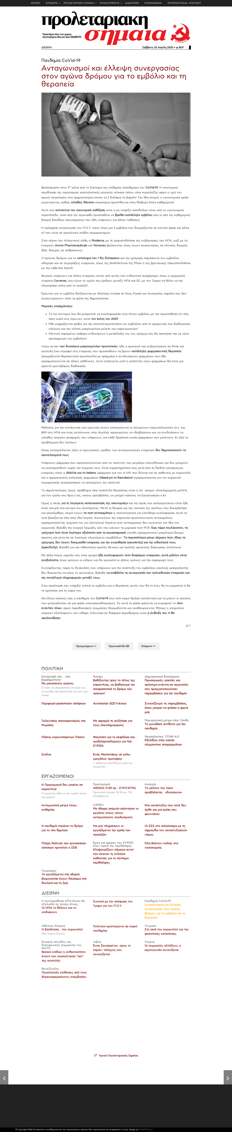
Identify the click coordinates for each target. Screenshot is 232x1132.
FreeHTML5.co (146, 1129)
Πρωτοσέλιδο (119, 648)
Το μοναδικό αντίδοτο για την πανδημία (164, 729)
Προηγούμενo (86, 648)
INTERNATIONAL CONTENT (184, 3)
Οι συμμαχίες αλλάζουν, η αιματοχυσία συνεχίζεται (160, 950)
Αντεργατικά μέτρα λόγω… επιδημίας (62, 811)
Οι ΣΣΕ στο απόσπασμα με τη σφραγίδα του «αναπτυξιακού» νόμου (163, 833)
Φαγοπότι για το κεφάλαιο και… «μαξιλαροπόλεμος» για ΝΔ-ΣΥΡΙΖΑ (115, 743)
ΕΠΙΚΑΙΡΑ (52, 3)
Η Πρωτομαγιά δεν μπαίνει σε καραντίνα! (64, 791)
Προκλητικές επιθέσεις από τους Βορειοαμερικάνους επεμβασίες (66, 976)
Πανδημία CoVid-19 (60, 60)
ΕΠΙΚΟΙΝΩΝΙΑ (153, 3)
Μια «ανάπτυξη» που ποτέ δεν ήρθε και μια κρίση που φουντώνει (163, 813)
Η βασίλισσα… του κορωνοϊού (64, 932)
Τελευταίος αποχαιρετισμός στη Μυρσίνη (64, 726)
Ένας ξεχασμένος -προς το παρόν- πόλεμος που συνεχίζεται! (112, 952)
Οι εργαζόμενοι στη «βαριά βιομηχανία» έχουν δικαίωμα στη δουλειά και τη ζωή (66, 879)
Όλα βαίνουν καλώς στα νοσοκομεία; (159, 847)
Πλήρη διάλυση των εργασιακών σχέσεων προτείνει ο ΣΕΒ (65, 847)
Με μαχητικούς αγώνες (59, 687)
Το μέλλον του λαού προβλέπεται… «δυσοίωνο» (161, 794)
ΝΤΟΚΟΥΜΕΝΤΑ (109, 3)
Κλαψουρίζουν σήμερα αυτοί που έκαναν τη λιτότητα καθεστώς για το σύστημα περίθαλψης (113, 858)
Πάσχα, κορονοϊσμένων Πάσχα (64, 739)
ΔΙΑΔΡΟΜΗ (132, 3)
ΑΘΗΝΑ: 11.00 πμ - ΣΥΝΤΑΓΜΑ (114, 792)
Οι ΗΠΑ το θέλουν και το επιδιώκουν (61, 914)
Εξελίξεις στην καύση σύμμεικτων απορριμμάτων (162, 744)
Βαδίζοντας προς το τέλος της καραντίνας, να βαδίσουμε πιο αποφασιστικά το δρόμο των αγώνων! (114, 690)
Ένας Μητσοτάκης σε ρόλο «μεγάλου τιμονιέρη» (112, 758)
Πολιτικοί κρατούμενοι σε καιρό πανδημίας (115, 931)
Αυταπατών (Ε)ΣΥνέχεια (110, 706)
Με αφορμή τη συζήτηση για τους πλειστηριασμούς (113, 726)
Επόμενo (148, 648)
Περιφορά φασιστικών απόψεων (64, 706)
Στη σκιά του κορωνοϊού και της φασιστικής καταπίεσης (164, 934)
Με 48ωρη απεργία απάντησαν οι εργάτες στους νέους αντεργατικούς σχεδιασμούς (115, 816)
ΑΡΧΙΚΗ (35, 3)
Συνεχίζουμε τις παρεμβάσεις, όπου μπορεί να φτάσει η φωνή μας (165, 711)
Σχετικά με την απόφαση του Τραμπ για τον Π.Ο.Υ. (113, 908)
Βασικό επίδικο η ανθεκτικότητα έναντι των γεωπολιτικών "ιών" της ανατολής (66, 958)
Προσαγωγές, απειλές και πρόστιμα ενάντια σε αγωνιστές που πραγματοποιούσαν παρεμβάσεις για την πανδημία (165, 690)
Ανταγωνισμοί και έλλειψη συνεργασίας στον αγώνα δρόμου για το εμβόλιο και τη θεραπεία (114, 76)
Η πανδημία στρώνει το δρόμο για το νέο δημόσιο (64, 831)
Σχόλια (48, 756)
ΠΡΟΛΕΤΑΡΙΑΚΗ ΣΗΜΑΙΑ (79, 3)
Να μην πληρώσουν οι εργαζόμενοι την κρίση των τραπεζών (112, 833)
